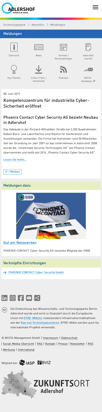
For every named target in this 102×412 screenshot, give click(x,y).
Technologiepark (14, 25)
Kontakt (50, 344)
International (26, 349)
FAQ (39, 344)
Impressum (50, 338)
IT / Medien (12, 171)
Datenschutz (69, 338)
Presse (62, 344)
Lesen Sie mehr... (14, 159)
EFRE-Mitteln (33, 318)
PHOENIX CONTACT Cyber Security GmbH (36, 272)
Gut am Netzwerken (19, 243)
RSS (90, 344)
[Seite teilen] (37, 298)
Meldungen (57, 25)
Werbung (9, 349)
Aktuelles (38, 25)
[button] (4, 298)
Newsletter (77, 344)
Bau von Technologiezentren (40, 322)
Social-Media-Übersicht (18, 344)
